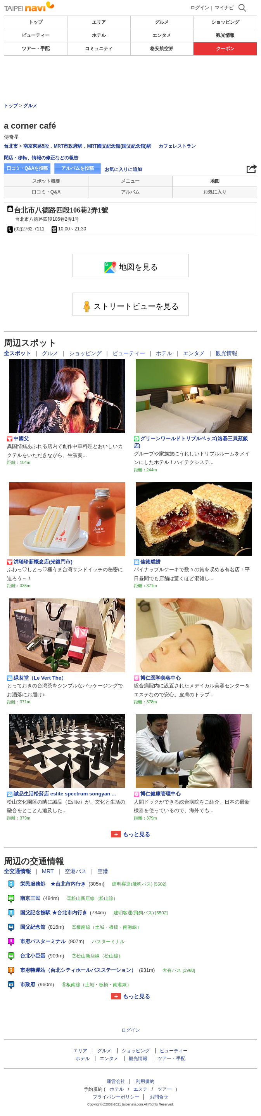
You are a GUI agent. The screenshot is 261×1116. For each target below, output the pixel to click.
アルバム (130, 192)
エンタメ (161, 35)
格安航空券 (161, 48)
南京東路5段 (36, 146)
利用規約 (145, 1081)
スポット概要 (46, 181)
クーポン (225, 48)
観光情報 (225, 35)
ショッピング (225, 22)
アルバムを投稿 (77, 168)
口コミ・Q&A (46, 192)
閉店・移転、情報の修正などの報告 (41, 157)
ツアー (164, 1089)
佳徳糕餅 (147, 562)
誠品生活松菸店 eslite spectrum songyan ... (61, 794)
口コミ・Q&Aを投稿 (27, 168)
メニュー (130, 181)
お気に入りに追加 (123, 169)
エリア (99, 22)
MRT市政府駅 (68, 146)
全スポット (18, 353)
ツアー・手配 (36, 48)
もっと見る (136, 834)
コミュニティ (99, 48)
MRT (48, 871)
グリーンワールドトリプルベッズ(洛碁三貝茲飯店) (191, 442)
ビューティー (36, 35)
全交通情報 (18, 871)
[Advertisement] (131, 79)
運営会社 (116, 1081)
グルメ (162, 22)
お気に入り (214, 192)
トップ (36, 22)
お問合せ (159, 1097)
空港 (102, 871)
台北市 (11, 146)
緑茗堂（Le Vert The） (36, 678)
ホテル (99, 35)
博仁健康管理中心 (157, 794)
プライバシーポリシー (116, 1097)
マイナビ (224, 7)
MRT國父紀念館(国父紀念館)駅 (119, 146)
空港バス (76, 871)
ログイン (199, 7)
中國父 (18, 439)
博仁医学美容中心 (157, 678)
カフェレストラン (177, 146)
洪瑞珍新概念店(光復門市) (40, 562)
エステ (140, 1089)
